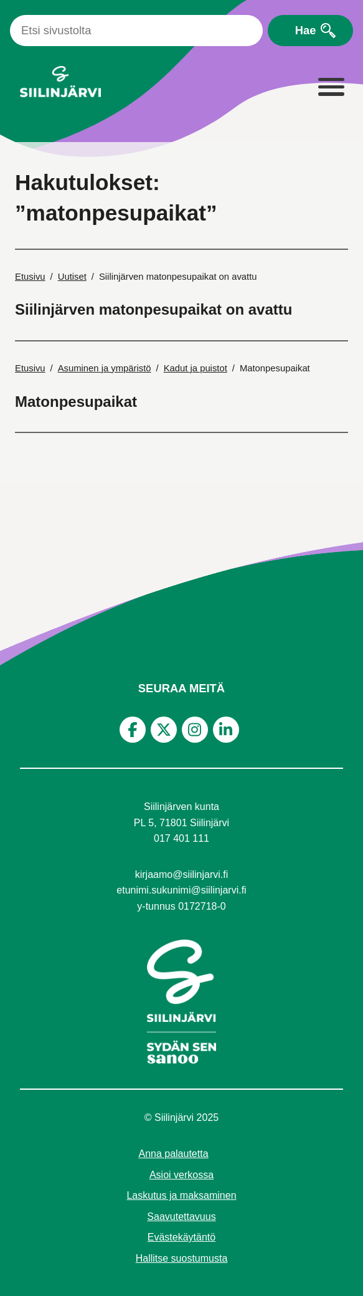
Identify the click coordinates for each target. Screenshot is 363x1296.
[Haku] (136, 30)
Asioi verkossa (181, 1175)
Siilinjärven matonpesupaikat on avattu (153, 309)
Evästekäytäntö (181, 1237)
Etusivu (30, 277)
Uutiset (72, 277)
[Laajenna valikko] (330, 87)
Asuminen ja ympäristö (104, 368)
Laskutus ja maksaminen (181, 1195)
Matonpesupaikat (76, 401)
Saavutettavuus (181, 1216)
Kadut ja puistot (195, 368)
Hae (305, 30)
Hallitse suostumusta (182, 1258)
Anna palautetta (173, 1153)
